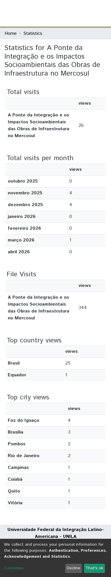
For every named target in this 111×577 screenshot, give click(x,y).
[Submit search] (64, 13)
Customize (14, 568)
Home (11, 33)
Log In (84, 13)
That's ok (94, 568)
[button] (72, 13)
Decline (73, 568)
